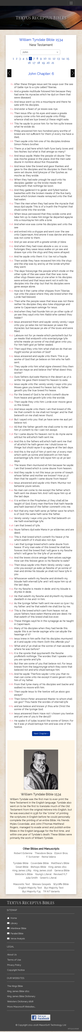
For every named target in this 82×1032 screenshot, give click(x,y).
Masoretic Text (21, 884)
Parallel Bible (15, 933)
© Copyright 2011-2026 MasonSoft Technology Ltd (41, 1025)
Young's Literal (43, 874)
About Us (12, 954)
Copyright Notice (16, 970)
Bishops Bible (38, 866)
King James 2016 (42, 870)
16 (29, 62)
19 (43, 62)
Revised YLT (60, 874)
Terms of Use (14, 959)
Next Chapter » (41, 733)
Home (12, 918)
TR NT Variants (51, 891)
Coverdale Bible (40, 863)
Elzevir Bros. (61, 853)
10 (45, 58)
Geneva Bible (62, 870)
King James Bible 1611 (18, 991)
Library (12, 923)
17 (34, 62)
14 (63, 58)
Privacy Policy (14, 965)
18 (39, 62)
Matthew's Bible (60, 863)
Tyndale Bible (20, 863)
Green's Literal (48, 877)
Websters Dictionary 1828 (20, 1001)
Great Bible (22, 866)
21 (53, 62)
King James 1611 (57, 866)
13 (58, 58)
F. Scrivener (32, 856)
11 (49, 58)
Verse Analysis (16, 938)
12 (54, 58)
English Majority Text (30, 887)
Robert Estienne (23, 853)
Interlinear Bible (16, 928)
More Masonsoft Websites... (21, 1006)
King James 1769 (21, 870)
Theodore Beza (43, 853)
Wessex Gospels (41, 884)
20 (48, 62)
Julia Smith (32, 877)
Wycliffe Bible (61, 884)
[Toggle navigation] (71, 3)
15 (68, 58)
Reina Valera (49, 856)
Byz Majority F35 (31, 891)
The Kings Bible (15, 986)
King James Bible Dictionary (21, 996)
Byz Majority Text (53, 887)
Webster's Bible (24, 874)
